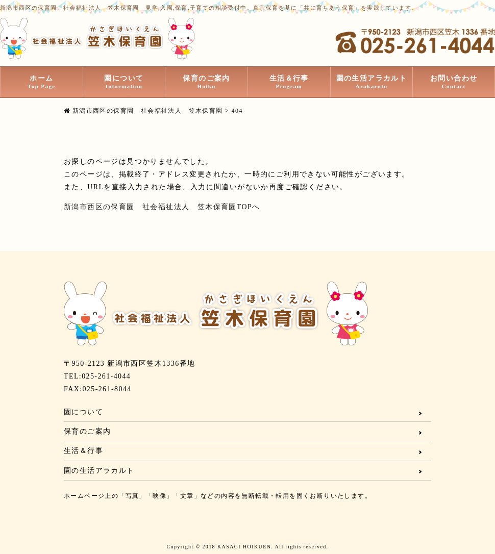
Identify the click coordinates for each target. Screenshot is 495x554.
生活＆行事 (289, 82)
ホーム (41, 82)
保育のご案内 (206, 82)
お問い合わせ (453, 82)
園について (124, 82)
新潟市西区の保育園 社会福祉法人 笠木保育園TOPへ (162, 207)
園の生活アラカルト (371, 82)
